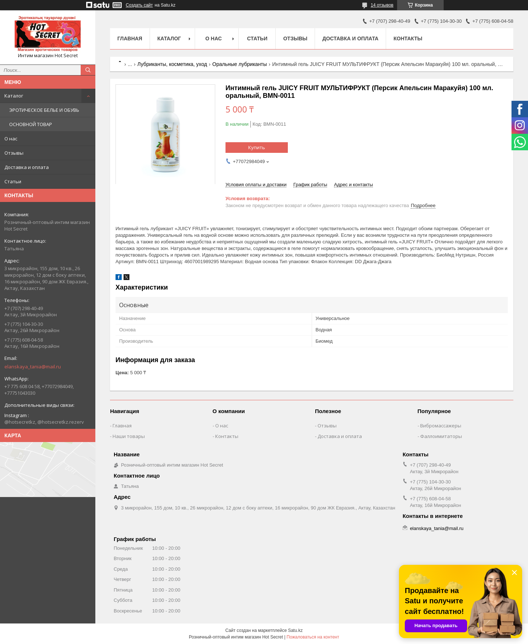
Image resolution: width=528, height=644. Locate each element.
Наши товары (129, 436)
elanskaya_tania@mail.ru (32, 366)
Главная (129, 38)
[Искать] (88, 70)
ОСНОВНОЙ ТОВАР (30, 124)
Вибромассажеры (440, 425)
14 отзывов (382, 5)
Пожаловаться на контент (313, 637)
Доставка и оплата (26, 167)
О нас (10, 138)
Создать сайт (139, 5)
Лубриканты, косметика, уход (172, 64)
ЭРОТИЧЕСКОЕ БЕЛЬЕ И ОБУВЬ (44, 110)
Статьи (12, 181)
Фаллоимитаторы (441, 436)
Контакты (407, 38)
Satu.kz (295, 630)
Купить (256, 147)
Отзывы (13, 153)
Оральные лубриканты (239, 64)
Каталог (13, 95)
